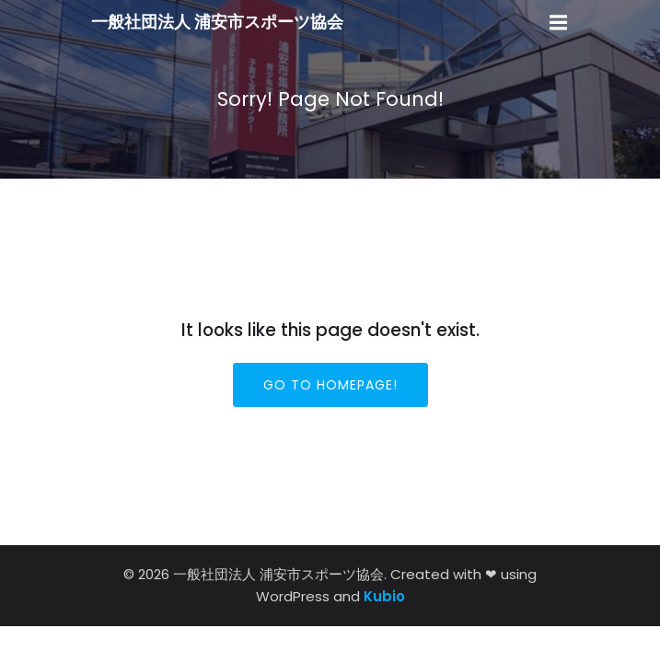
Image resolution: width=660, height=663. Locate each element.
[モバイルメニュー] (559, 23)
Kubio (384, 596)
